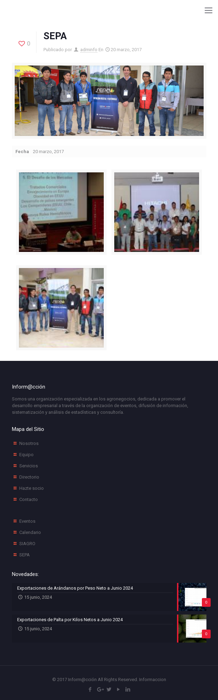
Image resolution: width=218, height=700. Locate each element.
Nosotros (29, 443)
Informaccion (152, 679)
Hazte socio (31, 488)
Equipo (26, 454)
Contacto (28, 499)
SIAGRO (27, 543)
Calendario (30, 532)
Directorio (29, 477)
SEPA (24, 554)
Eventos (27, 521)
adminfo (88, 49)
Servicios (28, 465)
